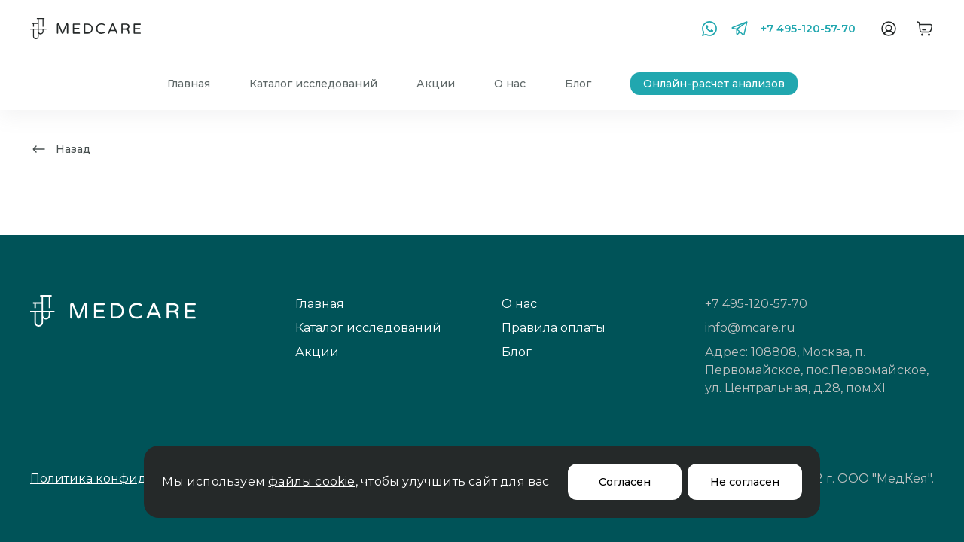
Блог (578, 83)
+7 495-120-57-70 (808, 28)
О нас (510, 83)
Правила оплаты (554, 328)
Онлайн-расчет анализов (714, 83)
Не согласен (744, 482)
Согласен (625, 482)
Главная (188, 83)
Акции (435, 83)
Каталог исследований (313, 83)
